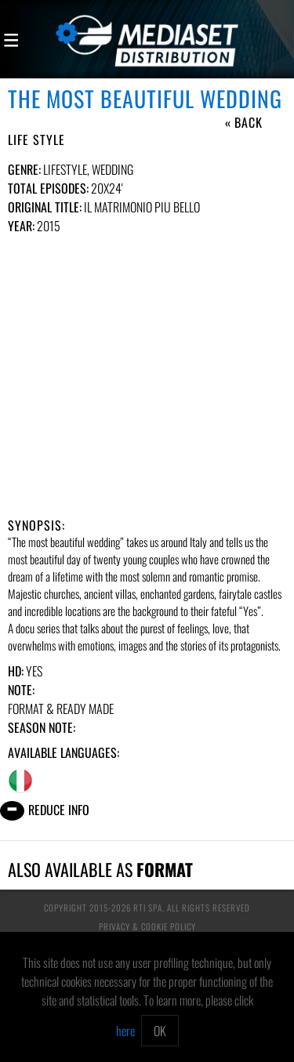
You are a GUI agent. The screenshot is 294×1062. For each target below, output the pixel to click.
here (125, 1030)
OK (160, 1030)
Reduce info (58, 809)
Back (248, 122)
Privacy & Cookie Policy (147, 926)
